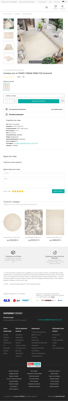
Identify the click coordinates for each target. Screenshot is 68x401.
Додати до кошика (38, 101)
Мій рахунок (45, 8)
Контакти (57, 2)
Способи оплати (20, 348)
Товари (54, 343)
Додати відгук (58, 191)
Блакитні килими (13, 384)
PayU (53, 297)
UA (66, 1)
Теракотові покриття (34, 386)
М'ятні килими (55, 381)
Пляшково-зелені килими (34, 374)
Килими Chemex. (19, 396)
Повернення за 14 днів (13, 256)
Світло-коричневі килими (14, 379)
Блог (50, 2)
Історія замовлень (57, 340)
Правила (18, 343)
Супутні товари (11, 201)
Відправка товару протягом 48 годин (54, 257)
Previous (10, 66)
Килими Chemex (9, 7)
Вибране (52, 8)
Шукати (39, 8)
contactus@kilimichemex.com (50, 320)
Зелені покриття (54, 386)
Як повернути (19, 340)
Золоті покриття (13, 389)
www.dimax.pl (60, 396)
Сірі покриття (13, 386)
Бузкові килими (13, 381)
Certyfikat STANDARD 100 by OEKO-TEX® (26, 143)
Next (6, 66)
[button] (34, 96)
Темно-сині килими (54, 376)
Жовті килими (34, 381)
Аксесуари (6, 348)
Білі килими (34, 371)
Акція (54, 345)
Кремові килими (54, 379)
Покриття (6, 337)
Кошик (65, 8)
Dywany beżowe (14, 371)
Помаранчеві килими (34, 384)
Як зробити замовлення (16, 114)
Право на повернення (26, 2)
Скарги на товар (20, 345)
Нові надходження (58, 348)
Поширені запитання (38, 348)
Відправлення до (8, 2)
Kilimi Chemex (7, 14)
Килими (17, 14)
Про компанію (42, 2)
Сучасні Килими (27, 14)
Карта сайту (35, 340)
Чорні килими (54, 374)
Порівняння (59, 8)
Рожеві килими (54, 384)
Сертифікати (35, 351)
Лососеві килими (34, 379)
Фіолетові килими (34, 376)
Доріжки (5, 340)
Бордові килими (13, 374)
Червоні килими (13, 376)
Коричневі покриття (54, 371)
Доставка (18, 351)
